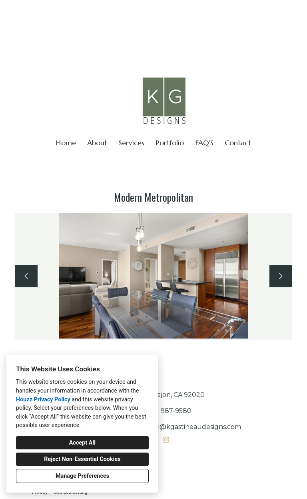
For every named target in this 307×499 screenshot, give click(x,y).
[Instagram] (166, 440)
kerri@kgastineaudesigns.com (252, 10)
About (97, 142)
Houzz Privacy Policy (43, 399)
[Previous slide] (26, 276)
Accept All (82, 442)
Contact (238, 142)
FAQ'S (204, 142)
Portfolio (170, 142)
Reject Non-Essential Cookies (82, 459)
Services (131, 142)
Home (66, 142)
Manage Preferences (82, 476)
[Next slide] (280, 276)
